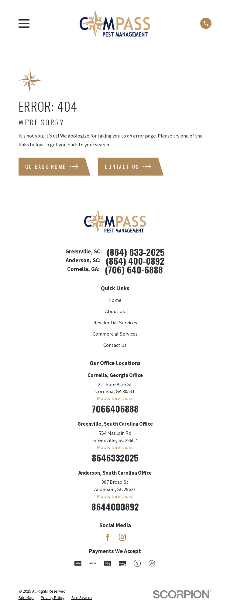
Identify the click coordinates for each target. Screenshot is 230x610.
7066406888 (115, 408)
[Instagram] (122, 537)
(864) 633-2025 (136, 251)
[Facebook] (107, 537)
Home (115, 300)
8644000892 (115, 506)
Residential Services (115, 322)
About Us (115, 311)
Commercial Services (115, 334)
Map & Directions (115, 398)
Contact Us (115, 345)
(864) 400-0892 (135, 260)
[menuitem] (26, 598)
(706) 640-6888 (134, 269)
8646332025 (115, 457)
